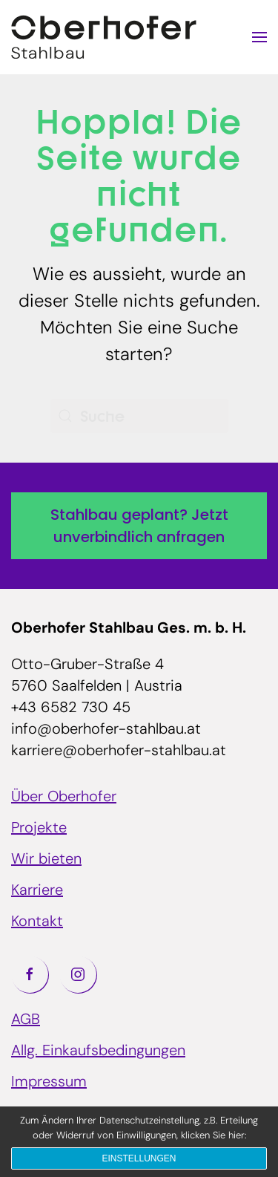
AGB (25, 1020)
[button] (259, 37)
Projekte (39, 828)
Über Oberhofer (63, 797)
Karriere (37, 891)
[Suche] (139, 416)
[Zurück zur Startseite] (103, 37)
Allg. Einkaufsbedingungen (98, 1051)
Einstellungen (139, 1158)
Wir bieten (46, 859)
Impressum (49, 1082)
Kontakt (37, 922)
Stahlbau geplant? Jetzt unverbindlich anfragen (139, 525)
